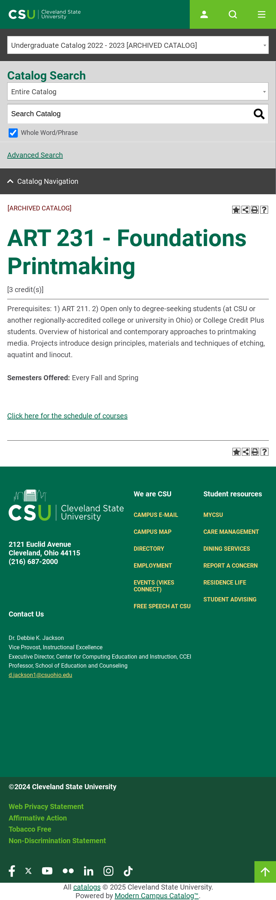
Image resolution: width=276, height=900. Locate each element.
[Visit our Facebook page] (12, 870)
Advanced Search (35, 155)
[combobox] (138, 45)
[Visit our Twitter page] (28, 870)
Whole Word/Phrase (49, 132)
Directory (149, 548)
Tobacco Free (30, 829)
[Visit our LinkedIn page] (88, 870)
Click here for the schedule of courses (67, 416)
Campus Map (152, 531)
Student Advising (230, 599)
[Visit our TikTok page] (128, 870)
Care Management (231, 531)
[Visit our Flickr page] (68, 870)
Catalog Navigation (47, 181)
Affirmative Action (38, 818)
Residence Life (224, 582)
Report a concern (230, 565)
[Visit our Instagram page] (109, 870)
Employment (153, 565)
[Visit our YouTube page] (47, 870)
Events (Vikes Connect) (154, 586)
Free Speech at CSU (162, 606)
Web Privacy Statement (46, 806)
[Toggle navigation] (261, 14)
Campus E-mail (156, 515)
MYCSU (213, 515)
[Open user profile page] (204, 14)
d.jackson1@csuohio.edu (40, 675)
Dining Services (226, 548)
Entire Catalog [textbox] (33, 91)
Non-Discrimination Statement (57, 840)
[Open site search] (232, 14)
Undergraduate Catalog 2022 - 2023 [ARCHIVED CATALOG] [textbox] (104, 45)
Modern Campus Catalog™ (157, 895)
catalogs (87, 887)
